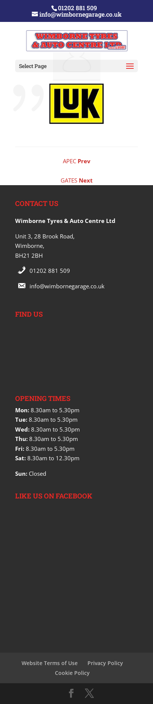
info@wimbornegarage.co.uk (67, 286)
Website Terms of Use (50, 663)
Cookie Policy (72, 672)
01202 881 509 (50, 270)
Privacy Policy (105, 663)
